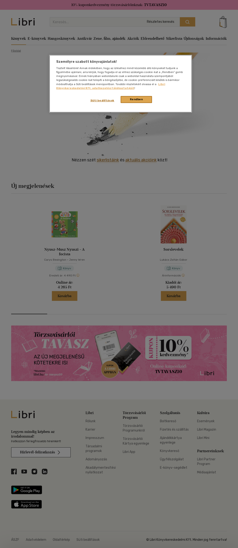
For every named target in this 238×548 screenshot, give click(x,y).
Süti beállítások (102, 100)
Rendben (136, 99)
